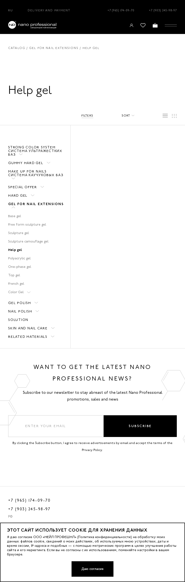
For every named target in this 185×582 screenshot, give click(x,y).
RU (10, 10)
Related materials (27, 336)
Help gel (15, 249)
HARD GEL (17, 195)
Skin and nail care (28, 328)
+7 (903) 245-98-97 (163, 10)
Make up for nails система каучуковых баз (36, 173)
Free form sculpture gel (27, 224)
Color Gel (16, 292)
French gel (16, 283)
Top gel (14, 275)
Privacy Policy (92, 450)
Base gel (14, 216)
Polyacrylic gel (19, 258)
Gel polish (19, 303)
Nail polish (20, 311)
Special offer (22, 187)
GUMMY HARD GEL (25, 163)
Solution (18, 320)
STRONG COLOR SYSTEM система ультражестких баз (35, 151)
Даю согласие (92, 569)
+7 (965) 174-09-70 (120, 10)
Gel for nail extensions (54, 48)
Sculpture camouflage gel (28, 241)
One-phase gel (19, 266)
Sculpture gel (18, 233)
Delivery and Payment (49, 10)
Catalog (16, 48)
